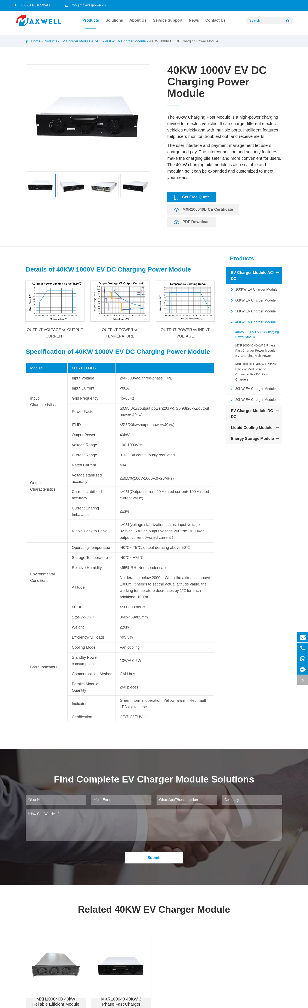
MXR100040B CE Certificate (203, 209)
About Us (138, 23)
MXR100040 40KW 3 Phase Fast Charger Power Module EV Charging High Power (255, 350)
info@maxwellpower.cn (88, 5)
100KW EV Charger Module (253, 289)
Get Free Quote (192, 197)
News (194, 23)
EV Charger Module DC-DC (256, 413)
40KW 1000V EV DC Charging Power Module (183, 41)
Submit (154, 871)
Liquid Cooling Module (256, 427)
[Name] (288, 21)
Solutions (114, 23)
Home (35, 41)
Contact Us (215, 23)
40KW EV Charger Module (125, 41)
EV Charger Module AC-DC (81, 41)
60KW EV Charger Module (252, 300)
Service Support (167, 23)
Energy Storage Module (256, 438)
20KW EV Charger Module (252, 400)
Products (90, 23)
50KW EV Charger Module (252, 311)
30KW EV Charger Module (252, 389)
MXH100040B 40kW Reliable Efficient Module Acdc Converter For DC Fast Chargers (256, 371)
